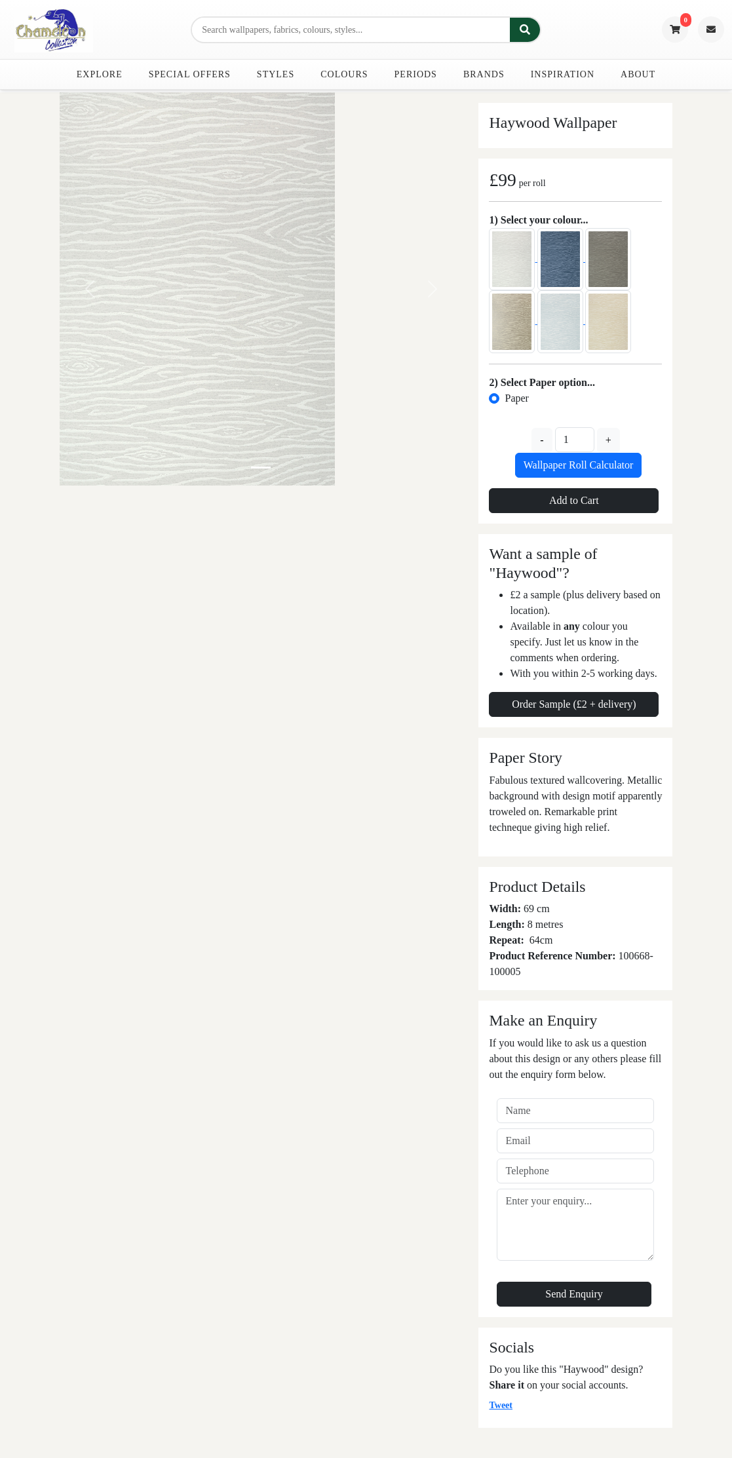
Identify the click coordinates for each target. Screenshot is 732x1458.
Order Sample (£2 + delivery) (574, 704)
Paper (516, 398)
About (638, 74)
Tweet (500, 1405)
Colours (344, 74)
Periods (416, 74)
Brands (484, 74)
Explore (100, 74)
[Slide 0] (261, 467)
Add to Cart (574, 500)
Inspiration (562, 74)
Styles (275, 74)
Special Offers (190, 74)
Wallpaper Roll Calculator (579, 464)
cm (546, 940)
